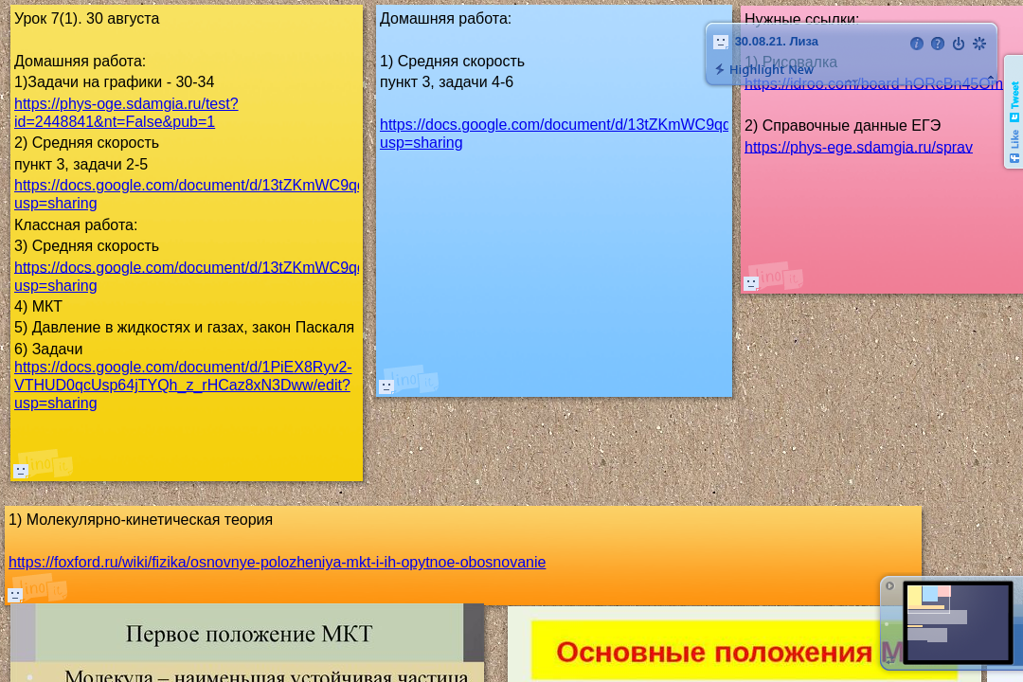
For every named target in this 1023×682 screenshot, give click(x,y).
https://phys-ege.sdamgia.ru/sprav (859, 146)
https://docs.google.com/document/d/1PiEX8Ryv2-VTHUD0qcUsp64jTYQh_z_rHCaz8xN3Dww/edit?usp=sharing (183, 385)
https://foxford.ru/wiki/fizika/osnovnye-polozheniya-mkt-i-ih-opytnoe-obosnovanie (277, 562)
